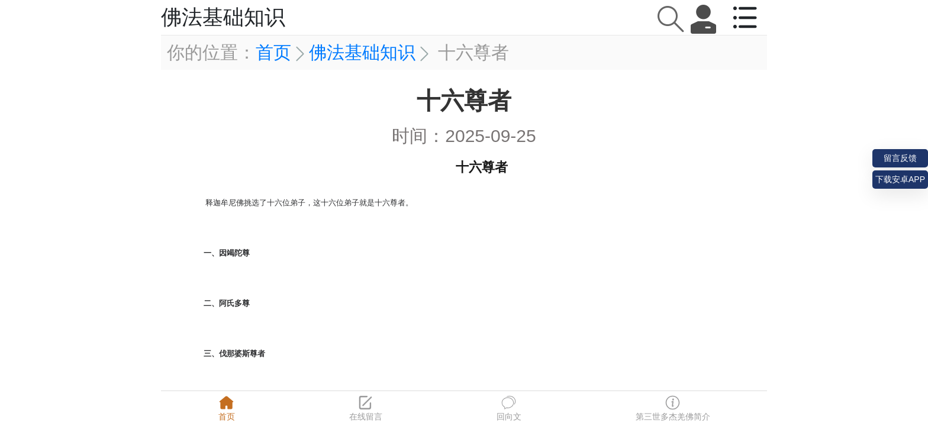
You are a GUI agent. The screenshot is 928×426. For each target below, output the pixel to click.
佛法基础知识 (362, 52)
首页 (273, 52)
